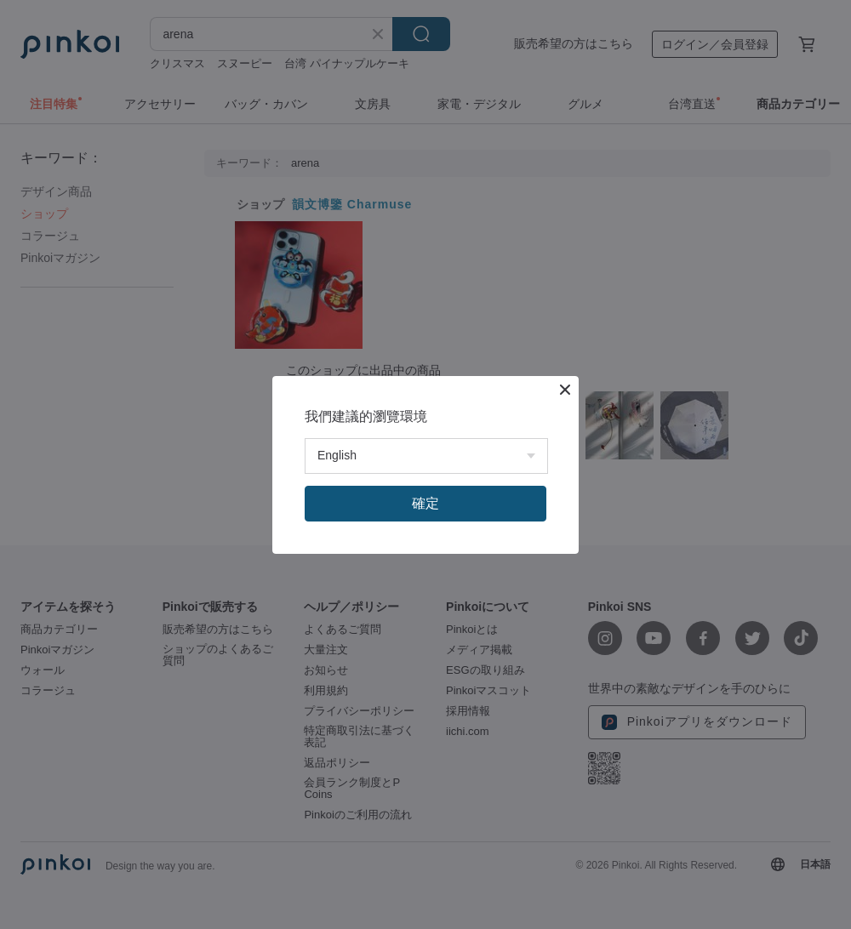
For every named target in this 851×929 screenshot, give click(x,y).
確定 (425, 503)
